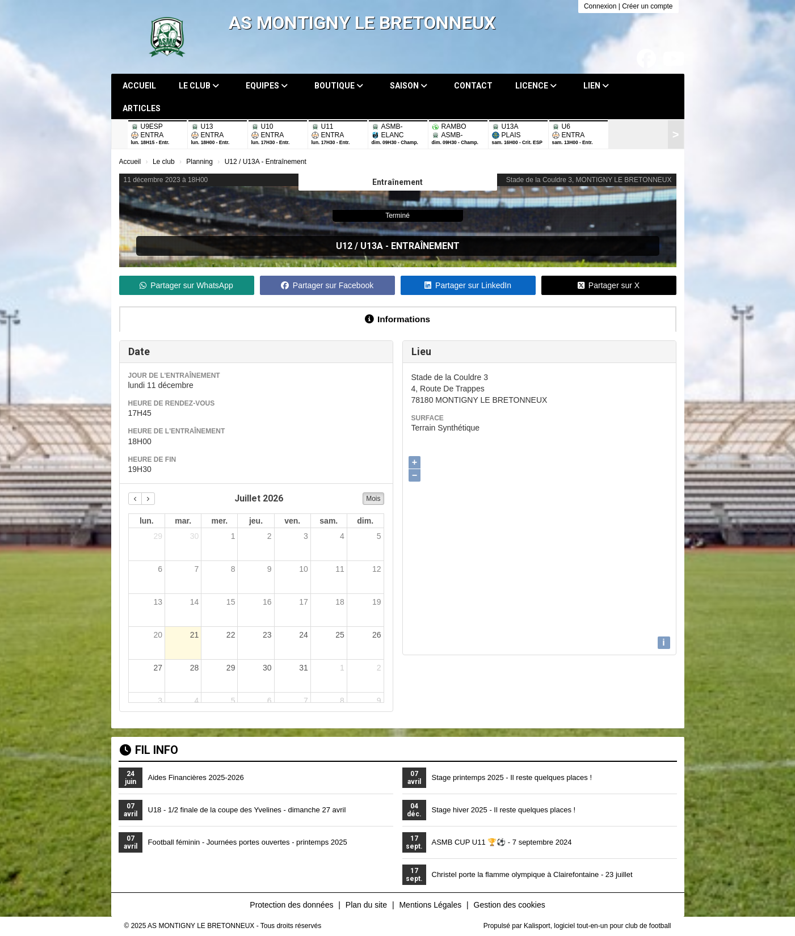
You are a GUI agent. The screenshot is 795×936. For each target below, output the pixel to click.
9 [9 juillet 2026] (269, 569)
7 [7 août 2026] (306, 700)
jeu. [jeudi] (256, 520)
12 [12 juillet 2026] (376, 569)
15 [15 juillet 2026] (230, 601)
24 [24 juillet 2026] (303, 634)
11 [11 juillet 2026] (339, 569)
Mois (373, 499)
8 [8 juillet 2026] (233, 569)
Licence (536, 85)
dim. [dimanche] (365, 520)
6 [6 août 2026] (269, 700)
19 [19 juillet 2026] (376, 601)
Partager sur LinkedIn (467, 285)
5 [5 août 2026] (233, 700)
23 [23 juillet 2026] (267, 634)
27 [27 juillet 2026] (158, 667)
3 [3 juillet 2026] (306, 536)
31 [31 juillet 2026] (303, 667)
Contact (473, 85)
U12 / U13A (359, 246)
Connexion (600, 6)
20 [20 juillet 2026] (158, 634)
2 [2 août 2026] (379, 667)
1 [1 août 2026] (342, 667)
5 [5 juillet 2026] (379, 536)
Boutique (338, 85)
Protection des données (291, 904)
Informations (397, 319)
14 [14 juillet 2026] (194, 601)
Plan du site (366, 904)
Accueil (139, 85)
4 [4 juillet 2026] (342, 536)
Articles (142, 108)
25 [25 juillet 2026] (339, 634)
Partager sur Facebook (327, 285)
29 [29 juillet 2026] (230, 667)
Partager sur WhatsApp (186, 285)
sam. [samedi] (328, 520)
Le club (199, 85)
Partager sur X (609, 285)
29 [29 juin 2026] (158, 536)
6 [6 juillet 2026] (160, 569)
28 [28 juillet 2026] (194, 667)
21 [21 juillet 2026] (194, 634)
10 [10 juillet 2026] (303, 569)
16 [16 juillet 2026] (267, 601)
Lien (596, 85)
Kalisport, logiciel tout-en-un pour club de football (597, 926)
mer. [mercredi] (219, 520)
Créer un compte (647, 6)
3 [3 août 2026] (160, 700)
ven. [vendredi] (292, 520)
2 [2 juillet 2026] (269, 536)
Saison (408, 85)
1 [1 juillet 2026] (233, 536)
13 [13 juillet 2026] (158, 601)
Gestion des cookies (509, 904)
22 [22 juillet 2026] (230, 634)
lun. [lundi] (147, 520)
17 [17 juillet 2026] (303, 601)
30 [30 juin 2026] (194, 536)
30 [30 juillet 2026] (267, 667)
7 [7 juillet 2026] (196, 569)
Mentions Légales (430, 904)
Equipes (267, 85)
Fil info (149, 750)
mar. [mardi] (183, 520)
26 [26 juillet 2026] (376, 634)
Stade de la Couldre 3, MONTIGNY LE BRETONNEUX (589, 180)
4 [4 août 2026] (196, 700)
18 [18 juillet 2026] (339, 601)
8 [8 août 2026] (342, 700)
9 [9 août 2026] (379, 700)
